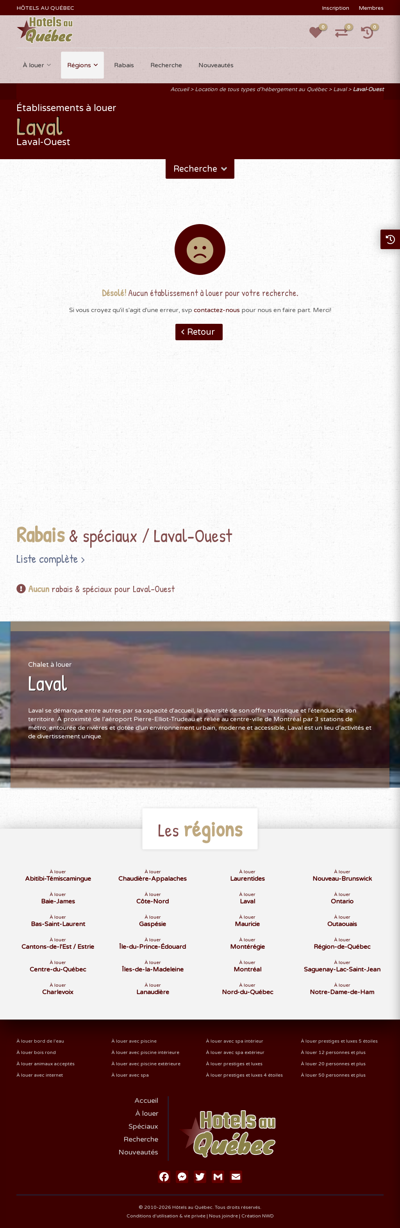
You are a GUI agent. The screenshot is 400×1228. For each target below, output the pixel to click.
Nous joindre (223, 1216)
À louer (33, 65)
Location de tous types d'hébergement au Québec (261, 89)
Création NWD (257, 1216)
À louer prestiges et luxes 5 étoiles (339, 1041)
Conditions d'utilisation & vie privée (166, 1216)
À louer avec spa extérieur (235, 1052)
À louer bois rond (36, 1052)
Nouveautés (216, 65)
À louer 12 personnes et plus (333, 1052)
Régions (79, 65)
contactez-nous (217, 310)
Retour (201, 332)
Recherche (166, 65)
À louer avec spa (130, 1075)
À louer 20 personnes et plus (333, 1063)
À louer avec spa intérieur (234, 1041)
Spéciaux (143, 1126)
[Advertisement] (200, 444)
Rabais (124, 65)
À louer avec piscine (134, 1041)
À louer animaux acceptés (45, 1063)
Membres (371, 8)
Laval (339, 89)
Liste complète (47, 558)
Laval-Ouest (368, 89)
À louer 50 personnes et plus (333, 1075)
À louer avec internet (39, 1075)
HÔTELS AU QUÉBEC (45, 8)
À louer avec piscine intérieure (145, 1052)
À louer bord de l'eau (40, 1041)
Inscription (335, 8)
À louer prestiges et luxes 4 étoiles (244, 1075)
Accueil (179, 89)
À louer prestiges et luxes (234, 1063)
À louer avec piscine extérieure (145, 1063)
